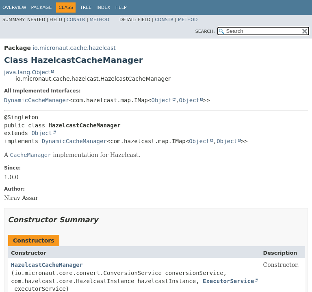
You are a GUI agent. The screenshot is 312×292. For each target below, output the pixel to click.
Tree (85, 7)
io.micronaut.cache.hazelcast (73, 48)
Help (121, 7)
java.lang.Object (27, 72)
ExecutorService (228, 281)
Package (41, 7)
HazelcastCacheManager (47, 265)
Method (99, 19)
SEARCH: (205, 31)
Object (161, 100)
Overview (14, 7)
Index (103, 7)
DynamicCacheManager (36, 100)
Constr (76, 19)
